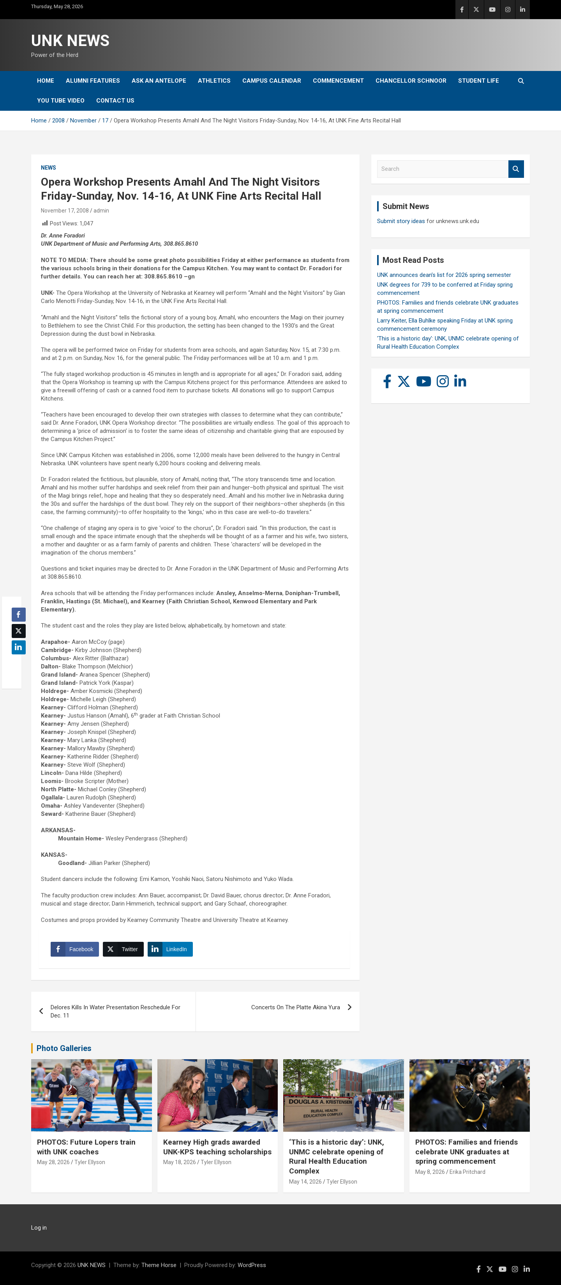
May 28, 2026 (53, 1162)
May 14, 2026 (305, 1182)
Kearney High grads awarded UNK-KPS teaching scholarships (217, 1147)
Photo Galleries (64, 1048)
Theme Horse (158, 1265)
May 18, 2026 (179, 1162)
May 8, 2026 (430, 1172)
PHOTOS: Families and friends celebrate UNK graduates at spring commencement (466, 1152)
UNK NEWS (70, 41)
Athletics (214, 80)
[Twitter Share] (123, 949)
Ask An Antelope (159, 80)
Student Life (478, 80)
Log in (39, 1227)
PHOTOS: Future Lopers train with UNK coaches (86, 1147)
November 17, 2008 (65, 210)
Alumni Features (93, 80)
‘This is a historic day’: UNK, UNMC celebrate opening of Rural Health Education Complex (336, 1156)
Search (516, 169)
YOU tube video (61, 100)
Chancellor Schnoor (411, 80)
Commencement (338, 80)
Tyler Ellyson (89, 1162)
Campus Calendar (271, 80)
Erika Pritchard (467, 1172)
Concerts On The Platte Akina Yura (295, 1007)
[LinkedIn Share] (170, 949)
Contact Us (115, 100)
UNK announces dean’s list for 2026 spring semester (444, 274)
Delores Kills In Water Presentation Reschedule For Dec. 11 (115, 1011)
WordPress (252, 1265)
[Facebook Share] (75, 949)
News (48, 168)
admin (101, 210)
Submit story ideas (401, 221)
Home (45, 80)
